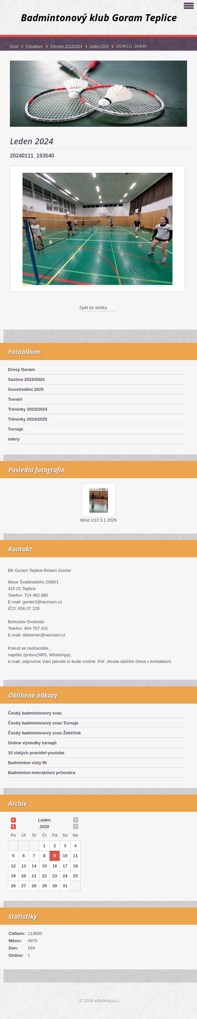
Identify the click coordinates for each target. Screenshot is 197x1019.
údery (14, 439)
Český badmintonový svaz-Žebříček (44, 732)
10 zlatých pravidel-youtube (36, 752)
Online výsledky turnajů (32, 742)
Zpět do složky (93, 307)
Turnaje (15, 429)
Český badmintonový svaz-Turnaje (43, 722)
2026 (44, 826)
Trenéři (15, 399)
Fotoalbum (34, 46)
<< (13, 820)
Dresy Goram (21, 369)
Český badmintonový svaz (35, 713)
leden (44, 819)
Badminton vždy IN (27, 762)
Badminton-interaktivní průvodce (41, 772)
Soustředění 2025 (26, 389)
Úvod (14, 46)
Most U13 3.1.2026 (98, 520)
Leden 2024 (99, 46)
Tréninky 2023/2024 (27, 409)
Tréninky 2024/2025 (27, 419)
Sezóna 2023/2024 (26, 379)
